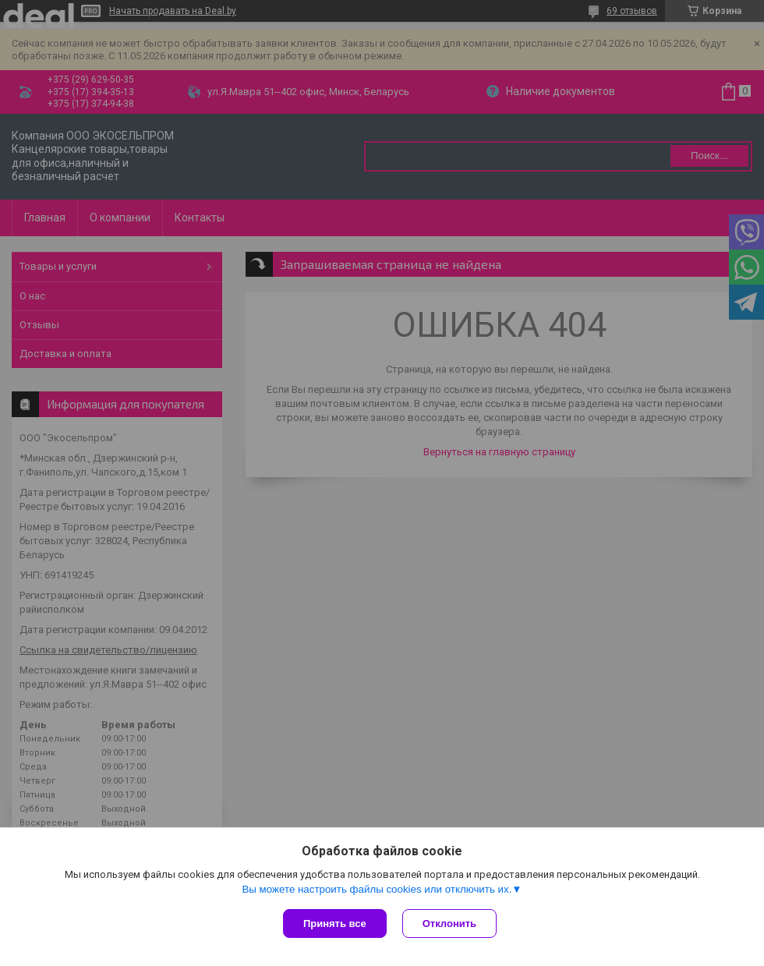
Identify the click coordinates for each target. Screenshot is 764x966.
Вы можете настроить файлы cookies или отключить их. (376, 889)
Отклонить (449, 923)
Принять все (334, 923)
